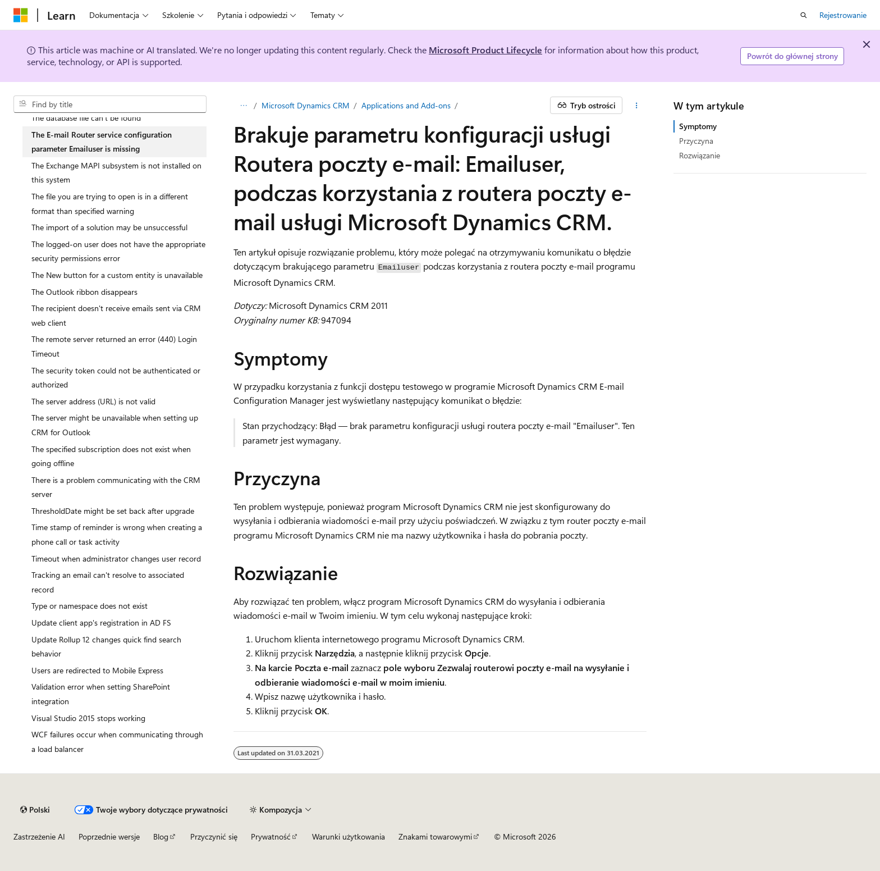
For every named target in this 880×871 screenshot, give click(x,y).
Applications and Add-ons (406, 105)
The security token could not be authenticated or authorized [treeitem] (115, 377)
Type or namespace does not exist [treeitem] (89, 605)
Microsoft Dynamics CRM (306, 105)
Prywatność (271, 836)
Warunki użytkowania (348, 836)
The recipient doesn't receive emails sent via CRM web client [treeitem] (116, 315)
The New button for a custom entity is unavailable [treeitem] (117, 275)
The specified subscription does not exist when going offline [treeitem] (111, 456)
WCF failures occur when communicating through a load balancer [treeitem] (117, 741)
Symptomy (698, 126)
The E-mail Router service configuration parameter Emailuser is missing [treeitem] (101, 141)
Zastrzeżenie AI (39, 836)
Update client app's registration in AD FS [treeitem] (101, 622)
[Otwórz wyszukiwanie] (803, 15)
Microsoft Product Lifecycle (485, 50)
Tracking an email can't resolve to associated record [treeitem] (107, 582)
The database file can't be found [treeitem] (86, 117)
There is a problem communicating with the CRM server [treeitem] (115, 487)
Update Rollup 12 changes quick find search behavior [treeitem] (106, 646)
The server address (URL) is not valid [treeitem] (93, 401)
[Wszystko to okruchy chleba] (243, 106)
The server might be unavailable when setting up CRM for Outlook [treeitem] (114, 424)
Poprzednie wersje (109, 836)
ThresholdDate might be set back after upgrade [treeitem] (112, 510)
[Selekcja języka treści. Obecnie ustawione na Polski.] (35, 810)
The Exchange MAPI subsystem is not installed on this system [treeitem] (116, 172)
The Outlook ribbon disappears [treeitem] (84, 291)
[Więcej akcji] (637, 106)
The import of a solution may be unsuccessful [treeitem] (109, 227)
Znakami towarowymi (435, 836)
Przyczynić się (213, 836)
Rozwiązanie (699, 155)
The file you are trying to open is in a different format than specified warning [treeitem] (109, 203)
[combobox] (110, 104)
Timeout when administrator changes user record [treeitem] (116, 558)
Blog (160, 836)
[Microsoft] (20, 15)
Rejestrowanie (843, 15)
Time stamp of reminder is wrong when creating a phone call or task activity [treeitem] (116, 534)
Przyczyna (696, 140)
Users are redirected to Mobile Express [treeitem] (97, 670)
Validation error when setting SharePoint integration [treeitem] (100, 693)
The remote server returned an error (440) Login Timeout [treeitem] (114, 346)
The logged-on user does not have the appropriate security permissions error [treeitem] (118, 251)
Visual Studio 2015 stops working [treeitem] (88, 718)
